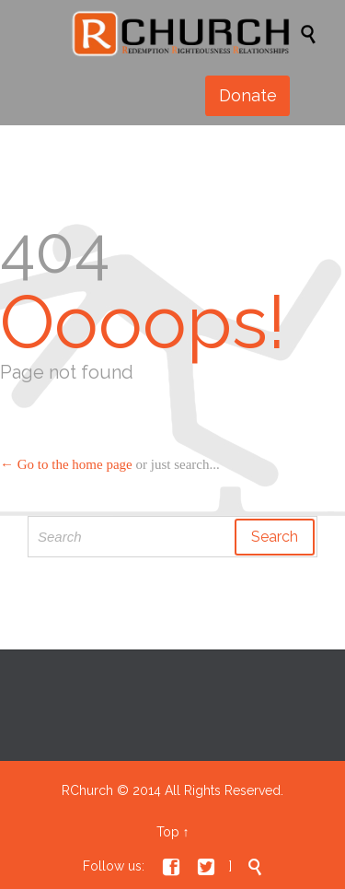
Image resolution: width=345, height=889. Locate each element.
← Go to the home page (66, 464)
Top (167, 832)
